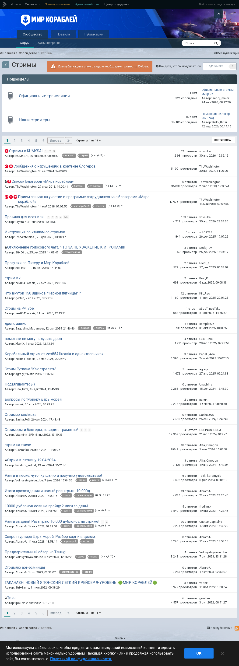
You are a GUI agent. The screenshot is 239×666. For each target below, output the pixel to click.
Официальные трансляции (46, 107)
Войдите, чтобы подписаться (180, 77)
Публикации (93, 46)
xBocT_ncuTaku (209, 320)
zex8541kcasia (25, 294)
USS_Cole (206, 350)
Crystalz (20, 233)
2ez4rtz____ (23, 279)
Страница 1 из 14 (88, 151)
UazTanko (22, 461)
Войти (203, 4)
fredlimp (205, 517)
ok (198, 653)
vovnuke (205, 162)
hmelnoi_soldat (25, 476)
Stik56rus (21, 264)
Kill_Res (204, 304)
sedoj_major (220, 109)
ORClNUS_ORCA (210, 441)
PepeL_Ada (207, 365)
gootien (204, 609)
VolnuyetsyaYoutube (29, 492)
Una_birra (21, 400)
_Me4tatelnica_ (25, 248)
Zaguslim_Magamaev (29, 339)
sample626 (206, 335)
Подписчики (215, 77)
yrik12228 (205, 243)
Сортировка (223, 151)
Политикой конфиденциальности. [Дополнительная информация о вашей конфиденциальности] (81, 659)
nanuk (19, 415)
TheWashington (26, 182)
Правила (63, 46)
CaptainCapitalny (210, 533)
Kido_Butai (219, 133)
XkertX (19, 355)
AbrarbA (21, 507)
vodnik (203, 594)
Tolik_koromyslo (210, 487)
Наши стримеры (37, 131)
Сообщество (32, 46)
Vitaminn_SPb (24, 446)
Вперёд (56, 152)
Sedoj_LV (205, 259)
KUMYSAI (21, 167)
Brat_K (203, 289)
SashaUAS (22, 431)
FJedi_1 (204, 274)
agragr (19, 385)
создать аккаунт (225, 4)
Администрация (49, 54)
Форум (24, 54)
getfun (19, 309)
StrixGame (22, 599)
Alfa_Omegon (208, 456)
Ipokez (20, 614)
